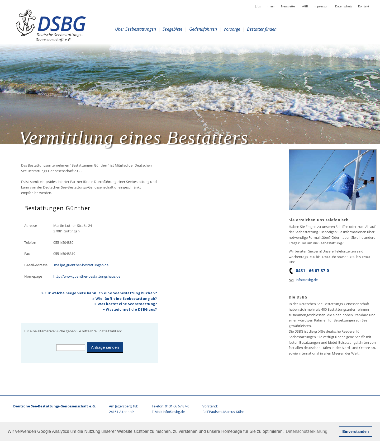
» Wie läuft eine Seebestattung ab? (124, 298)
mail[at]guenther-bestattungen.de (80, 265)
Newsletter (288, 6)
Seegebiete (172, 29)
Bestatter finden (262, 29)
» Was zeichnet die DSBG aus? (130, 309)
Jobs (258, 6)
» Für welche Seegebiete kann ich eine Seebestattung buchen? (99, 293)
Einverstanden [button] (355, 431)
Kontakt (363, 6)
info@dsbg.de (307, 279)
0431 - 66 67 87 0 (309, 270)
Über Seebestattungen (135, 29)
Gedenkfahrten (203, 29)
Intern (271, 6)
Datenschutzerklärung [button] (306, 431)
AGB (305, 6)
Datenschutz (343, 6)
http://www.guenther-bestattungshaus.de (86, 276)
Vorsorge (231, 29)
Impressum (321, 6)
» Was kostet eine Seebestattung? (125, 303)
